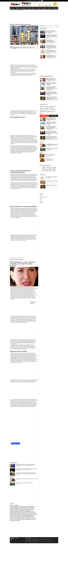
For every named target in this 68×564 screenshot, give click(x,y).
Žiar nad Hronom (13, 520)
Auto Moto (42, 106)
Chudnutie (44, 8)
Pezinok (11, 514)
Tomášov (41, 201)
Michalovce (19, 512)
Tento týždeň (53, 115)
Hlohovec (12, 510)
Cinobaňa (41, 198)
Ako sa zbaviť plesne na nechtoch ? (52, 181)
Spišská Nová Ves (29, 516)
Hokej (44, 108)
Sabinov (11, 516)
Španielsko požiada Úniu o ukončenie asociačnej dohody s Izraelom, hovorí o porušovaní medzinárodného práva (26, 465)
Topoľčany (29, 517)
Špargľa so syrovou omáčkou (50, 154)
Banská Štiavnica (31, 506)
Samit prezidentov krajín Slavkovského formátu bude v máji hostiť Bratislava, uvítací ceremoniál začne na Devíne (51, 46)
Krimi (50, 108)
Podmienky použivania (48, 539)
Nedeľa (50, 169)
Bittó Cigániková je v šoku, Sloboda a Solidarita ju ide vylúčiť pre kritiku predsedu (51, 56)
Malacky (12, 512)
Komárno (26, 510)
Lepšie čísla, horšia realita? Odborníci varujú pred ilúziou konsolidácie (51, 83)
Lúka (40, 199)
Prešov (31, 514)
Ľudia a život (42, 109)
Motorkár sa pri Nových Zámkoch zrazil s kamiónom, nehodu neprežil (51, 31)
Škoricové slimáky (49, 158)
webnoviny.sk (27, 542)
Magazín (28, 8)
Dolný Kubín (31, 507)
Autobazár (23, 8)
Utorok (47, 167)
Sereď (21, 516)
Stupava (18, 517)
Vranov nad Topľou (21, 519)
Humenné (16, 510)
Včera (44, 115)
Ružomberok (32, 515)
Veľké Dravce (42, 202)
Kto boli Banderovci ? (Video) (51, 185)
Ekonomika (51, 106)
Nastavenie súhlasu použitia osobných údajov (32, 540)
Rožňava (27, 515)
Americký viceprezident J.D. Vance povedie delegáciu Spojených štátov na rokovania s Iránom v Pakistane (26, 469)
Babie (41, 195)
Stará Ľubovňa (13, 517)
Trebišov (34, 517)
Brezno (20, 507)
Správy (12, 8)
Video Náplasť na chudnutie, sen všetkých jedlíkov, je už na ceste (27, 478)
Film (54, 106)
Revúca (15, 515)
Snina (24, 516)
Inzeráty (34, 8)
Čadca (23, 507)
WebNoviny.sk (13, 257)
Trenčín (11, 519)
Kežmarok (21, 510)
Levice (21, 511)
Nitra (23, 512)
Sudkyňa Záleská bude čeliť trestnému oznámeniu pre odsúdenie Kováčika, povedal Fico (51, 51)
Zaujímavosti (49, 111)
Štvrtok (54, 167)
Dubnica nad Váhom (14, 509)
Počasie (17, 8)
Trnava (15, 519)
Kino (47, 108)
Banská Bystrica (23, 506)
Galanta (28, 509)
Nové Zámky (28, 512)
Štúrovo (25, 517)
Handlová (32, 509)
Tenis (55, 109)
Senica (15, 516)
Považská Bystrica (25, 514)
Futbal (41, 108)
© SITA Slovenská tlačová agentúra (36, 541)
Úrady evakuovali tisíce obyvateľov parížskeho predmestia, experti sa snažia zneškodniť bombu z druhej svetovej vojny (26, 473)
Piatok (43, 169)
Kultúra (52, 108)
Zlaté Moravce (29, 519)
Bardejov (12, 507)
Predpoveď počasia (14, 505)
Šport (52, 109)
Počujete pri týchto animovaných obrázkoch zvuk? (24, 482)
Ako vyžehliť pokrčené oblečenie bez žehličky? (51, 177)
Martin (15, 512)
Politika (46, 109)
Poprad (19, 514)
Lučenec (32, 511)
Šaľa (22, 517)
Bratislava (16, 507)
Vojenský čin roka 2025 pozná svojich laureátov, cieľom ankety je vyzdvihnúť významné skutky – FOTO (51, 36)
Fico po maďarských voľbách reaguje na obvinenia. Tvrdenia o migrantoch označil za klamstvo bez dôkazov (51, 93)
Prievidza (35, 514)
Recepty (38, 8)
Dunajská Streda (22, 509)
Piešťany (15, 514)
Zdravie (49, 8)
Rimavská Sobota (21, 515)
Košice (29, 510)
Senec (18, 516)
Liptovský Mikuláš (26, 511)
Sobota (46, 169)
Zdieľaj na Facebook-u (15, 443)
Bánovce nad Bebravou (15, 506)
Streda (51, 167)
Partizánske (33, 512)
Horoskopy (35, 539)
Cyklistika (46, 106)
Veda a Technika (43, 111)
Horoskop (55, 8)
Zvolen (34, 519)
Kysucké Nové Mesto (14, 511)
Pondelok (43, 167)
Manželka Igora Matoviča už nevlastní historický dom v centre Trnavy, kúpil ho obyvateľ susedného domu (51, 88)
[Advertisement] (35, 16)
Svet (50, 109)
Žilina (19, 520)
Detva (27, 507)
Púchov (11, 515)
